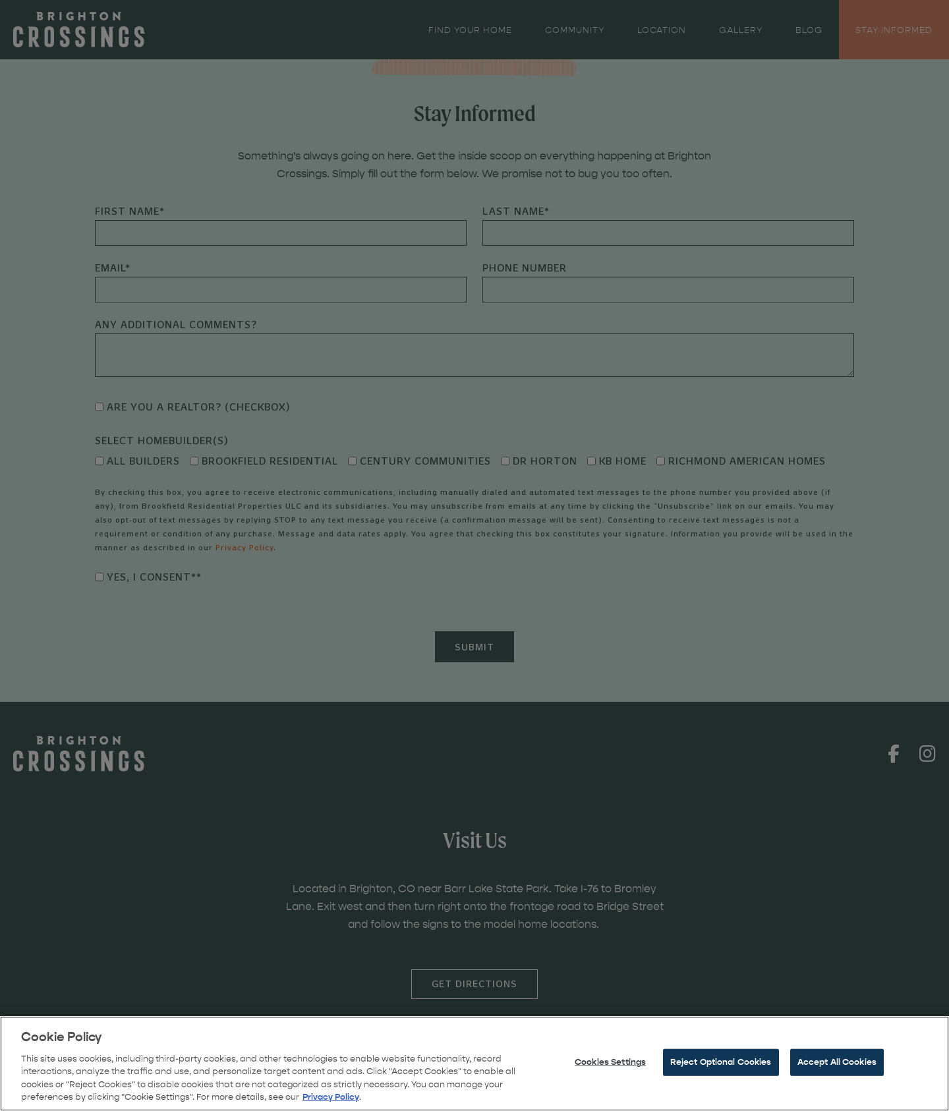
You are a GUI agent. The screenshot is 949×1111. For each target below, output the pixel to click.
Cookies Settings (610, 1090)
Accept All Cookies (837, 1090)
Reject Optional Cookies (721, 1090)
